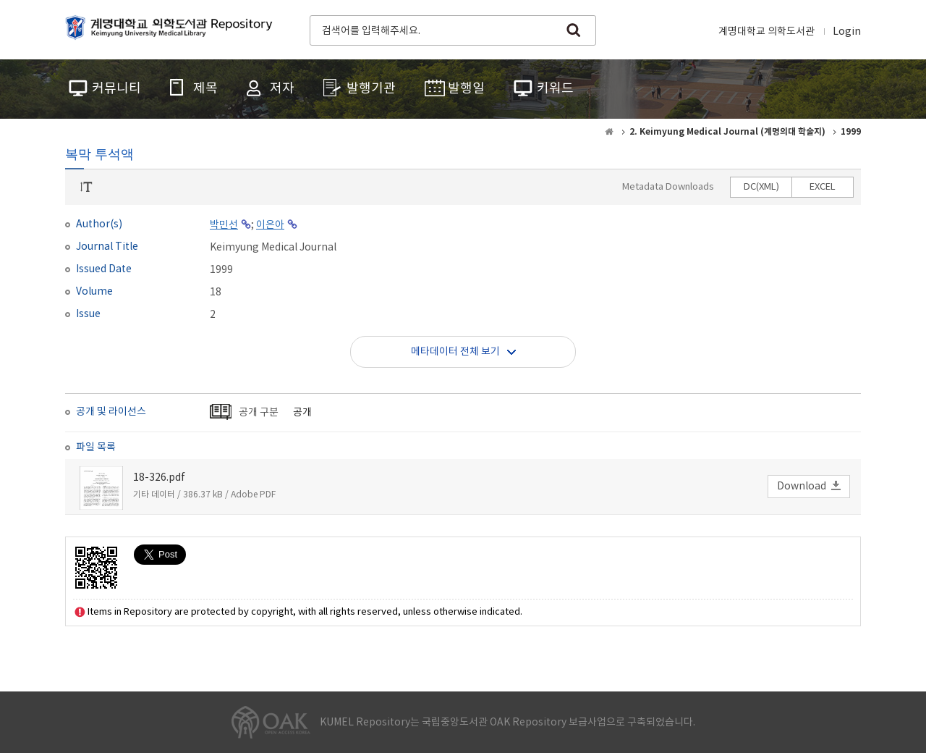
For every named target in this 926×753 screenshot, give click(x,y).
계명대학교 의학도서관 (766, 32)
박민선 (224, 225)
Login (847, 32)
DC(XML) (761, 187)
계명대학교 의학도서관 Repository (172, 29)
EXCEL (823, 187)
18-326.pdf (159, 478)
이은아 (270, 225)
